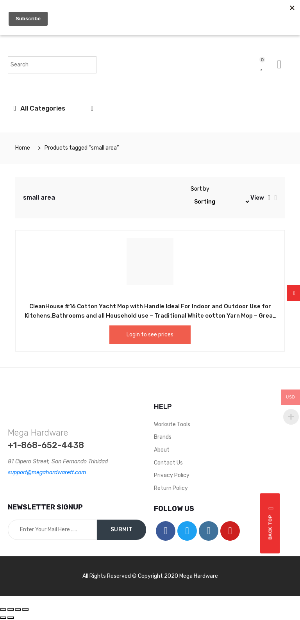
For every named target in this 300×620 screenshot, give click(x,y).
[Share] (10, 609)
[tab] (269, 197)
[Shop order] (220, 202)
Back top (271, 523)
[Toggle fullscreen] (18, 609)
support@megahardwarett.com (47, 472)
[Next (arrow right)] (10, 617)
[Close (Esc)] (3, 609)
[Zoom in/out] (25, 609)
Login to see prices (150, 334)
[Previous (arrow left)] (3, 617)
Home (22, 148)
